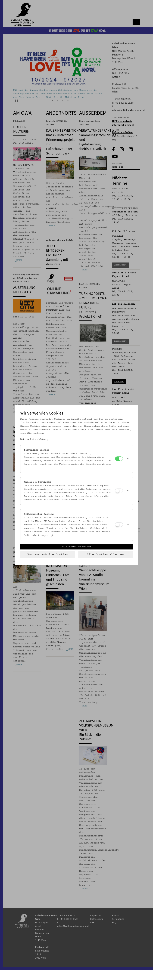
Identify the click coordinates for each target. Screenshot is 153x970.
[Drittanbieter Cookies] (119, 524)
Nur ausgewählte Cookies (47, 554)
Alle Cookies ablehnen (105, 554)
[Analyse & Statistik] (119, 491)
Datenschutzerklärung (34, 439)
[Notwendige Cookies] (119, 458)
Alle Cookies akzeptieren (76, 547)
